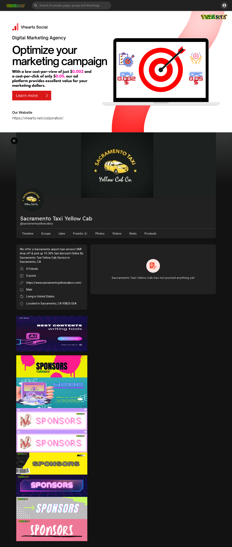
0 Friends (32, 269)
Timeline (27, 233)
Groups (46, 233)
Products (150, 233)
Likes (62, 233)
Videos (117, 233)
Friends (80, 233)
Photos (100, 233)
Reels (133, 233)
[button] (71, 5)
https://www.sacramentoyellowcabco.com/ (54, 282)
